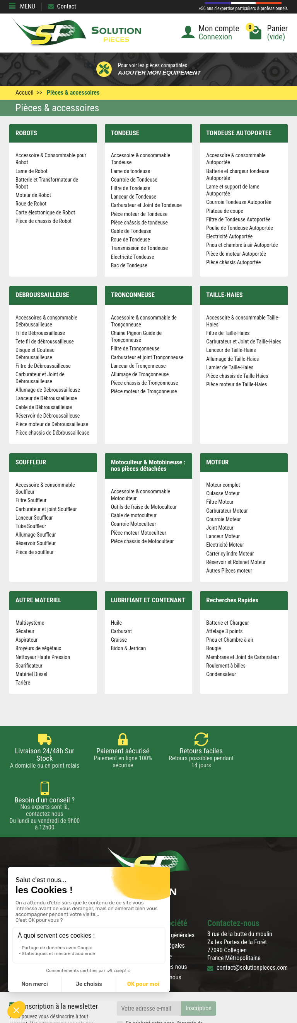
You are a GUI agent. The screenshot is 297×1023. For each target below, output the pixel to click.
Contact (62, 6)
